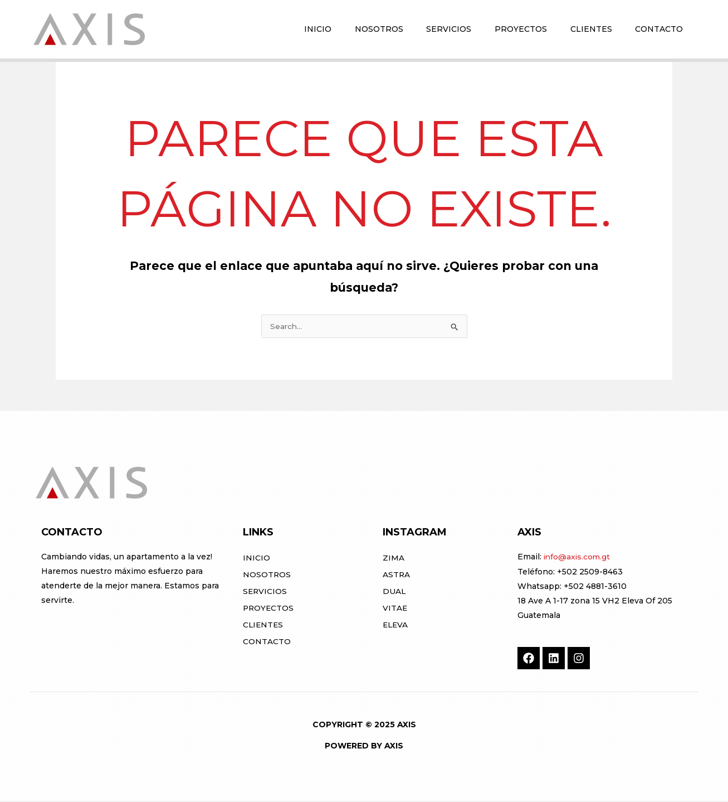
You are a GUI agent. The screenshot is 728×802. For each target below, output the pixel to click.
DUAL (394, 592)
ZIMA (393, 559)
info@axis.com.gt (578, 558)
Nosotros (267, 576)
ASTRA (397, 576)
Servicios (265, 592)
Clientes (264, 626)
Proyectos (269, 609)
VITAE (395, 609)
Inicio (256, 559)
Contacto (267, 642)
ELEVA (396, 626)
